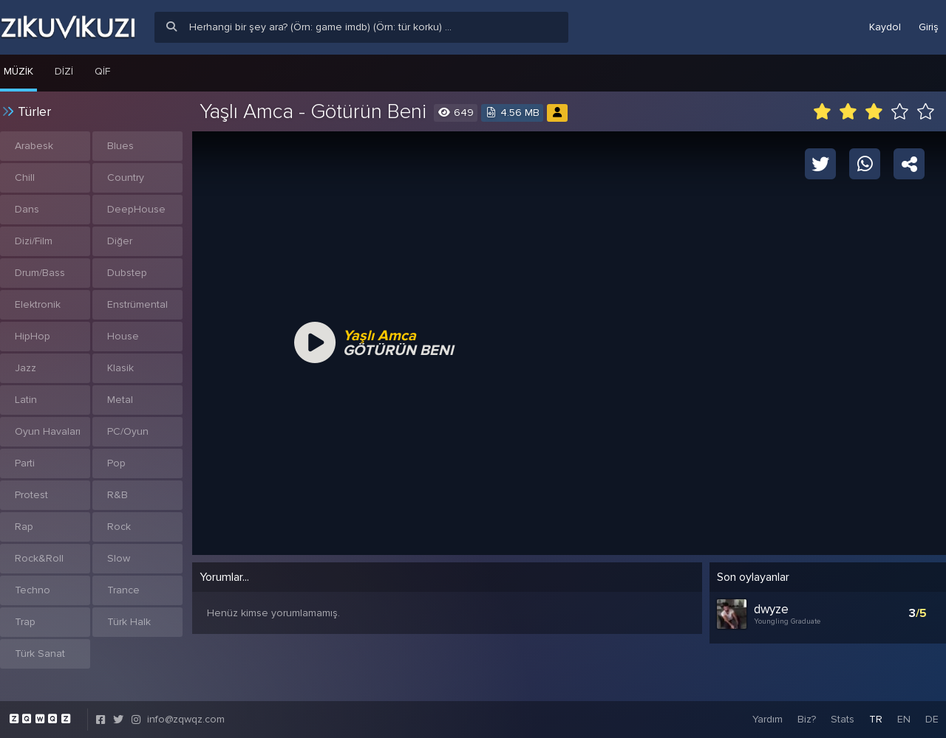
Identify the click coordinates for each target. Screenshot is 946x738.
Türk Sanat (40, 653)
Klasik (120, 368)
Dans (27, 209)
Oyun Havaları (48, 431)
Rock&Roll (39, 558)
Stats (842, 719)
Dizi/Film (33, 241)
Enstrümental (137, 304)
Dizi (64, 71)
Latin (26, 399)
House (123, 336)
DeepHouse (136, 209)
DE (932, 719)
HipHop (32, 336)
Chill (25, 177)
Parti (25, 463)
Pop (116, 463)
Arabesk (34, 145)
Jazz (25, 368)
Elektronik (38, 304)
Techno (32, 590)
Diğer (119, 241)
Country (125, 177)
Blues (120, 145)
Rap (24, 526)
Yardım (767, 719)
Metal (120, 399)
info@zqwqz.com (186, 719)
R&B (117, 495)
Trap (25, 621)
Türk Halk (129, 621)
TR (875, 719)
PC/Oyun (128, 431)
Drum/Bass (40, 272)
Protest (31, 495)
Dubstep (127, 272)
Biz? (806, 719)
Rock (119, 526)
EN (904, 719)
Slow (118, 558)
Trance (123, 590)
